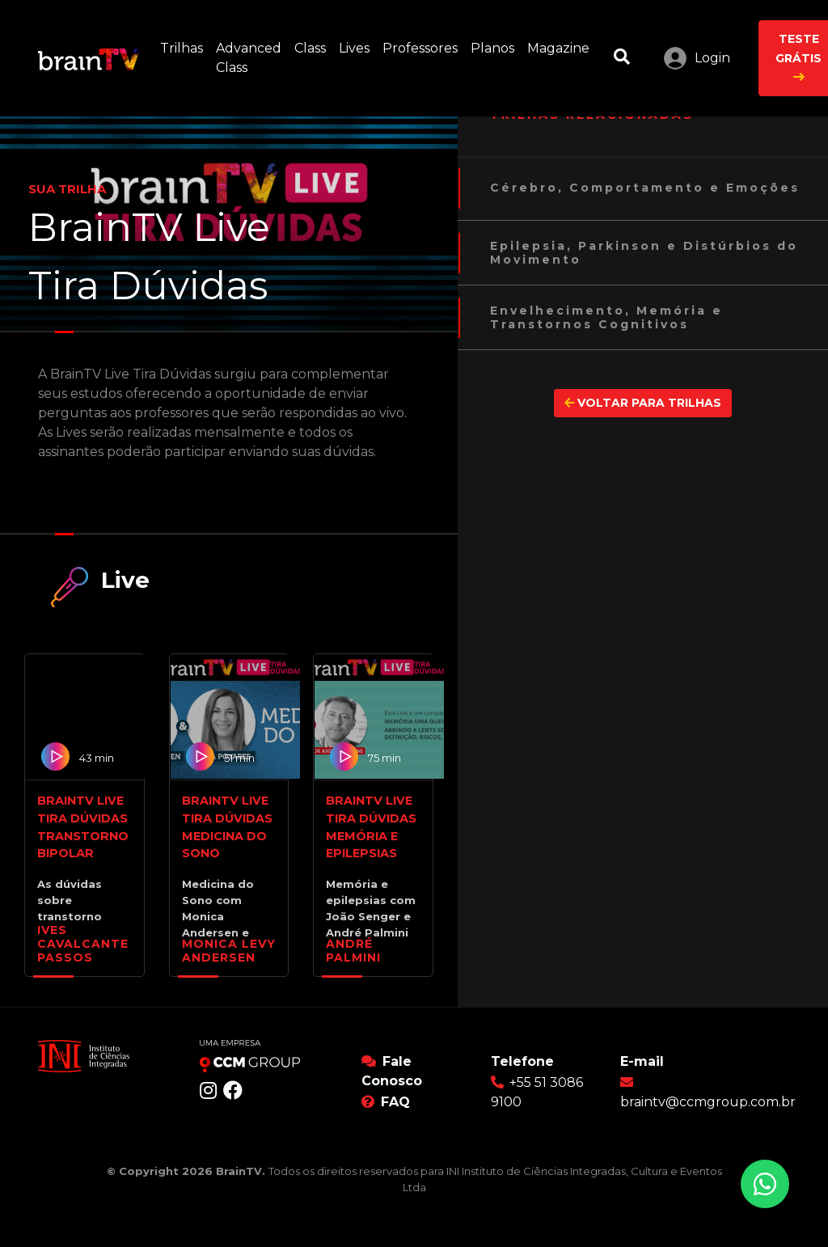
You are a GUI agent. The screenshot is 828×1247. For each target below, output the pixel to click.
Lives (357, 47)
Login (712, 58)
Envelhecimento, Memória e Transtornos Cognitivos (606, 318)
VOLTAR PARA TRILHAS (642, 402)
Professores (423, 47)
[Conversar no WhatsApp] (765, 1184)
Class (313, 47)
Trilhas (184, 47)
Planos (496, 47)
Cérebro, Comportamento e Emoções (645, 188)
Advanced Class (252, 57)
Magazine (561, 47)
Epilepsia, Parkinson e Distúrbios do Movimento (644, 253)
